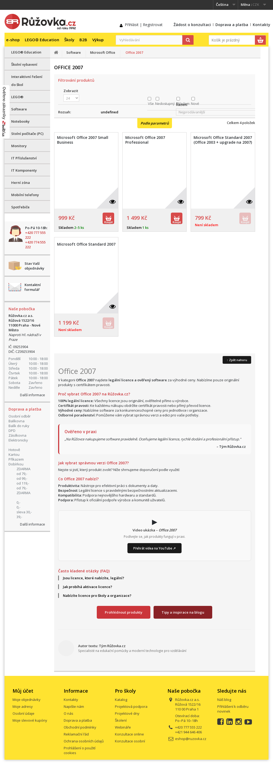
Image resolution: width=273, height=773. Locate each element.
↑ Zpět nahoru (237, 360)
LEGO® (17, 96)
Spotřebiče (20, 207)
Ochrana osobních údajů (84, 741)
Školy (69, 39)
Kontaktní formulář (33, 287)
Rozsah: (64, 112)
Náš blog (224, 699)
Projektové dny (127, 713)
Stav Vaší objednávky (34, 266)
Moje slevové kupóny (30, 720)
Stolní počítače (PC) (27, 133)
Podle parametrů (154, 123)
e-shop (13, 39)
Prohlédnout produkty (123, 612)
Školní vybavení (24, 64)
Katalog (121, 699)
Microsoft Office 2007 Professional (145, 140)
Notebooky (20, 121)
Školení (121, 720)
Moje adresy (23, 706)
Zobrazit (70, 90)
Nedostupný (165, 103)
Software (19, 109)
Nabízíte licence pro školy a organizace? (97, 595)
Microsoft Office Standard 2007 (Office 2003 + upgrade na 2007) (223, 140)
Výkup (98, 39)
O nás (68, 713)
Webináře (123, 727)
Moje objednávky (27, 699)
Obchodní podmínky (80, 727)
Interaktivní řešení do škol (26, 80)
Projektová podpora (131, 706)
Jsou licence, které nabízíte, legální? (93, 578)
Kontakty (261, 24)
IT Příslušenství (24, 158)
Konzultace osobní (130, 741)
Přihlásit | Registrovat (144, 24)
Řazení (181, 104)
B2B (83, 39)
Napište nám (74, 706)
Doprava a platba (231, 24)
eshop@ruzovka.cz (190, 738)
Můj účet (23, 691)
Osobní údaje (23, 713)
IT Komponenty (24, 170)
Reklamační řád (76, 734)
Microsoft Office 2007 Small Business (82, 140)
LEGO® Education (42, 39)
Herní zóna (20, 182)
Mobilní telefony (25, 194)
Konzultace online (129, 734)
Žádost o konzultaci (192, 24)
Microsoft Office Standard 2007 (86, 244)
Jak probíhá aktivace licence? (87, 586)
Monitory (19, 145)
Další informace (32, 394)
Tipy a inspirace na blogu (183, 612)
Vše (151, 103)
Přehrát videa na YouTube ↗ (154, 548)
